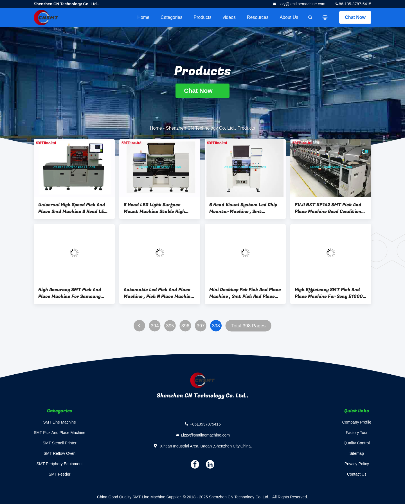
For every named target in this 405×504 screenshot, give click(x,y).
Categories (171, 17)
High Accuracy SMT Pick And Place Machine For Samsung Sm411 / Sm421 (69, 293)
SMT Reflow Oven (59, 453)
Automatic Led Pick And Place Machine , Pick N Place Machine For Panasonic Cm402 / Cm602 (158, 293)
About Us (289, 17)
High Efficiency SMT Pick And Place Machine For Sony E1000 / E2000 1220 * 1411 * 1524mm (330, 293)
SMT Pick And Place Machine (59, 432)
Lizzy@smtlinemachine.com (300, 4)
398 (216, 325)
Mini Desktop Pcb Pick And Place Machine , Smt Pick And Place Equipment (245, 293)
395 (170, 325)
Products (203, 17)
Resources (257, 17)
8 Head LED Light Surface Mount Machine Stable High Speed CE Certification (154, 208)
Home (143, 17)
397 (200, 325)
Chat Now (355, 17)
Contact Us (356, 474)
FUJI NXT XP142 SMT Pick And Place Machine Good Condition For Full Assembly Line (328, 208)
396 (185, 325)
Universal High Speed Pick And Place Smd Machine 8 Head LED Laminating (72, 208)
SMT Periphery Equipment (60, 464)
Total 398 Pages (248, 325)
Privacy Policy (357, 464)
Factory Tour (357, 432)
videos (229, 17)
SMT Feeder (60, 474)
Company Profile (357, 422)
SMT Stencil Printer (59, 443)
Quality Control (357, 443)
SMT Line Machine (59, 422)
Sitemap (357, 453)
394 (155, 325)
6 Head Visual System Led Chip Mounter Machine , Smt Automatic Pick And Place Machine (243, 208)
